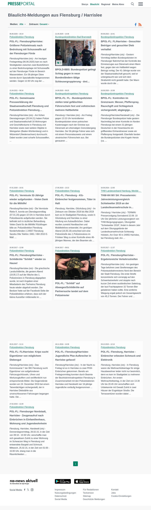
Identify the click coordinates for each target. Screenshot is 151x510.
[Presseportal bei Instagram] (31, 494)
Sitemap (87, 500)
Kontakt (114, 494)
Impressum (60, 494)
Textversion (88, 497)
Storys (85, 4)
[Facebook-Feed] (136, 24)
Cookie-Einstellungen (121, 500)
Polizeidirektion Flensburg (22, 37)
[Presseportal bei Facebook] (23, 494)
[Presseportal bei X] (27, 494)
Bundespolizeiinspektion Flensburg (117, 37)
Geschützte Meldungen (94, 503)
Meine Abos (118, 4)
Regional (105, 4)
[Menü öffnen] (140, 4)
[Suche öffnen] (132, 4)
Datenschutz (61, 500)
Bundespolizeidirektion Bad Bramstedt (74, 37)
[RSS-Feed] (140, 24)
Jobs (113, 497)
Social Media (61, 503)
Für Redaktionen (91, 494)
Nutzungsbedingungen (65, 497)
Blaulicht (94, 4)
